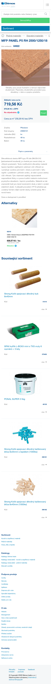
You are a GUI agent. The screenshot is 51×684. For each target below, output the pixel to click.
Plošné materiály (13, 35)
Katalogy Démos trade (8, 556)
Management (5, 615)
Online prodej (5, 597)
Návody (4, 581)
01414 (45, 302)
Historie (3, 612)
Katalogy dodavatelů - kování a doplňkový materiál (18, 560)
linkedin (12, 671)
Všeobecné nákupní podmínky (11, 637)
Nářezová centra (6, 658)
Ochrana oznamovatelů (9, 640)
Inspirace (21, 669)
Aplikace (4, 587)
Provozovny (5, 652)
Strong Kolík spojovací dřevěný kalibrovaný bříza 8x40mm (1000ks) (25, 503)
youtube (21, 671)
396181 (44, 457)
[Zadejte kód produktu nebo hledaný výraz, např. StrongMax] (25, 13)
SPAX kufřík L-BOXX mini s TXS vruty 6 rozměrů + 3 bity (23, 347)
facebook (31, 669)
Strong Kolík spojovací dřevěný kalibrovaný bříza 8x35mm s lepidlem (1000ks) (25, 450)
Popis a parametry (32, 151)
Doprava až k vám (7, 590)
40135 (45, 404)
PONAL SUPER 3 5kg (14, 399)
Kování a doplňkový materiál (10, 538)
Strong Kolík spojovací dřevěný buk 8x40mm (21, 295)
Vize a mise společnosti (9, 618)
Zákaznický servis (7, 655)
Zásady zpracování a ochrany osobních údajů (16, 627)
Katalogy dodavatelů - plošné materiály (14, 563)
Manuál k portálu (7, 566)
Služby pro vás (6, 600)
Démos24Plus (25, 20)
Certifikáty (4, 584)
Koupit (43, 113)
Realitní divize (5, 621)
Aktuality (12, 669)
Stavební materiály (35, 35)
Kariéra (3, 624)
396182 (44, 510)
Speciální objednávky (8, 594)
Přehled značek (6, 634)
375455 (44, 354)
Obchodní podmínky (8, 630)
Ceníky (3, 578)
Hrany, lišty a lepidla (8, 545)
